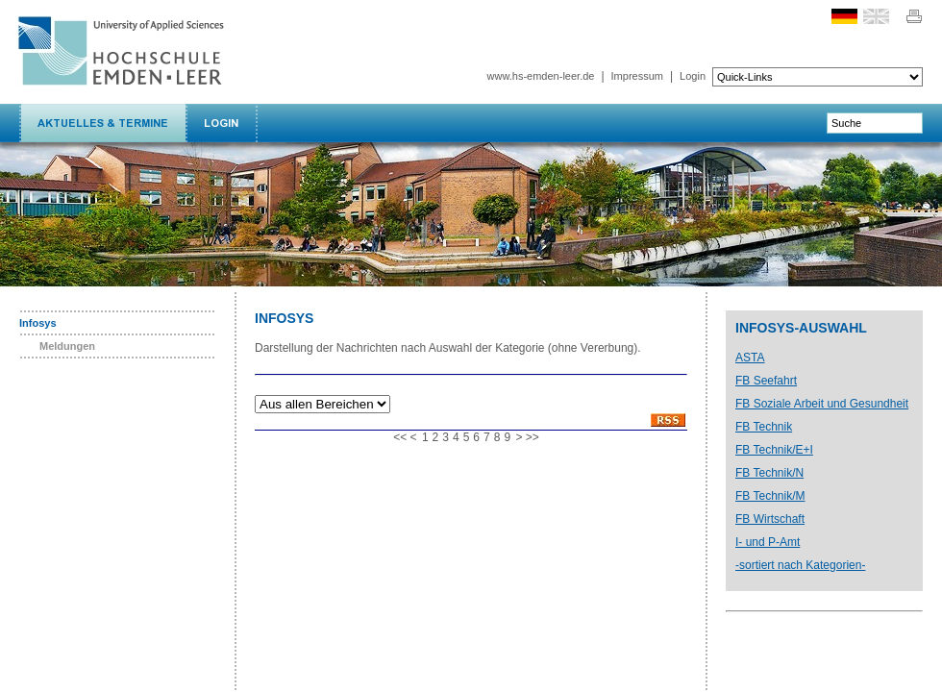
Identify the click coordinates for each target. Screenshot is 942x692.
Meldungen (67, 346)
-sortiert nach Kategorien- (800, 565)
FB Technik (763, 426)
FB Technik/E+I (774, 450)
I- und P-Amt (767, 542)
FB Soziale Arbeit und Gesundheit (821, 403)
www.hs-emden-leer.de (541, 76)
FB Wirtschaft (770, 519)
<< (400, 437)
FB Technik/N (769, 473)
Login (693, 76)
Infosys (38, 323)
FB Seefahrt (766, 380)
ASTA (749, 357)
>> (532, 437)
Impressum (637, 76)
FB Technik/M (770, 496)
